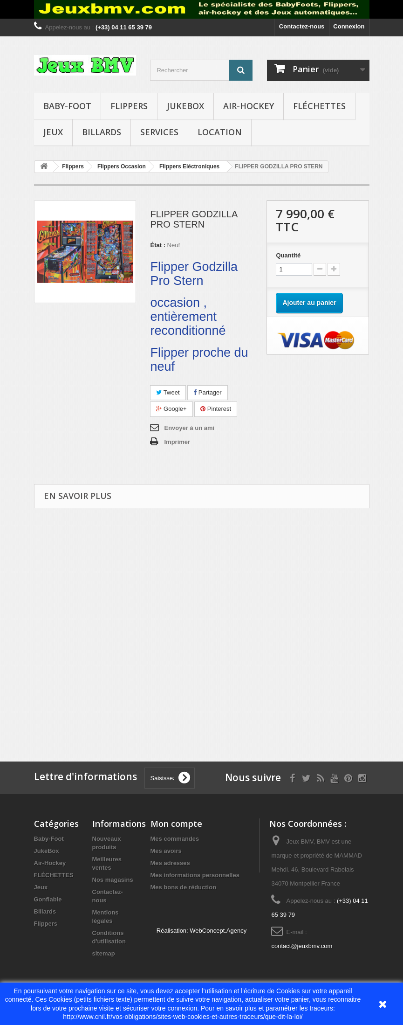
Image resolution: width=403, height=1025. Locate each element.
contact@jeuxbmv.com (301, 945)
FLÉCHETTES (319, 105)
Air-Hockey (248, 105)
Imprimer (177, 441)
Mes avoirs (166, 850)
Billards (101, 132)
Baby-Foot (67, 105)
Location (220, 132)
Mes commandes (174, 838)
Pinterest (215, 408)
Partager (207, 392)
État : (157, 245)
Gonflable (48, 899)
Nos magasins (112, 879)
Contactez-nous (302, 26)
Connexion (348, 26)
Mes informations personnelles (194, 875)
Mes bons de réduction (183, 887)
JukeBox (185, 105)
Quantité (288, 255)
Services (159, 132)
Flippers (129, 105)
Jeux (53, 132)
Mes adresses (170, 862)
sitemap (103, 953)
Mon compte (176, 823)
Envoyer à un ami (189, 427)
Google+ (171, 408)
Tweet (167, 392)
